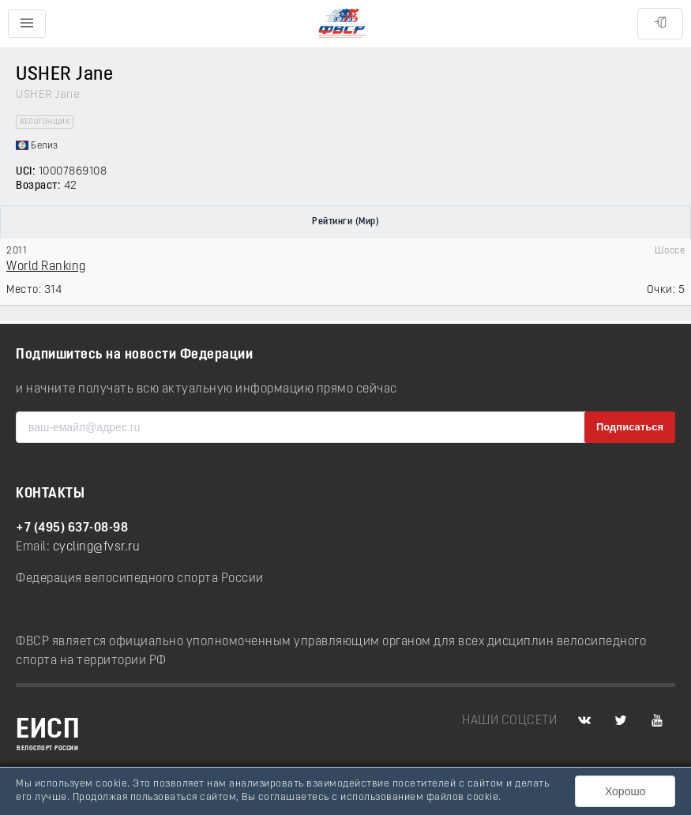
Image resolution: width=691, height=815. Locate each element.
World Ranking (46, 267)
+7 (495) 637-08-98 (72, 528)
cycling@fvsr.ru (97, 547)
